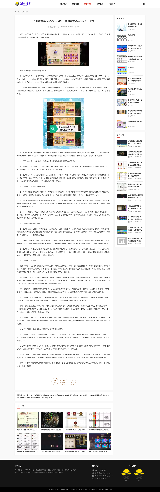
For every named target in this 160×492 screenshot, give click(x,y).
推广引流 (99, 4)
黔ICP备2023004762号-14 (90, 489)
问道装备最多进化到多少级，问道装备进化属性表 (135, 59)
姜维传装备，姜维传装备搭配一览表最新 (29, 451)
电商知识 (75, 4)
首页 (18, 12)
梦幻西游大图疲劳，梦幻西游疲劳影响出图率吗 (135, 241)
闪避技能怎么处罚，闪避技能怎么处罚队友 (78, 430)
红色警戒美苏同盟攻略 (135, 121)
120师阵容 (131, 67)
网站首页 (63, 4)
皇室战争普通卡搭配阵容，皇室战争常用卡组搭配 (135, 48)
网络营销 (111, 4)
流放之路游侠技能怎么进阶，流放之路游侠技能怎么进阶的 (59, 430)
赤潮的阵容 (131, 35)
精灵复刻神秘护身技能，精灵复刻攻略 (101, 430)
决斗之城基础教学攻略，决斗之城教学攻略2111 (104, 451)
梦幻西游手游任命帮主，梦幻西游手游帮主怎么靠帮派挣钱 (135, 80)
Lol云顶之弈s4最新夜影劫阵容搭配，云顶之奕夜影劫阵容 (59, 451)
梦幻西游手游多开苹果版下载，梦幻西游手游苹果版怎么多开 (135, 113)
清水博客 (23, 4)
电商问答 (87, 4)
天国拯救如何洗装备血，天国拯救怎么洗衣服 (79, 451)
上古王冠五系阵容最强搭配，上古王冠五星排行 (32, 430)
